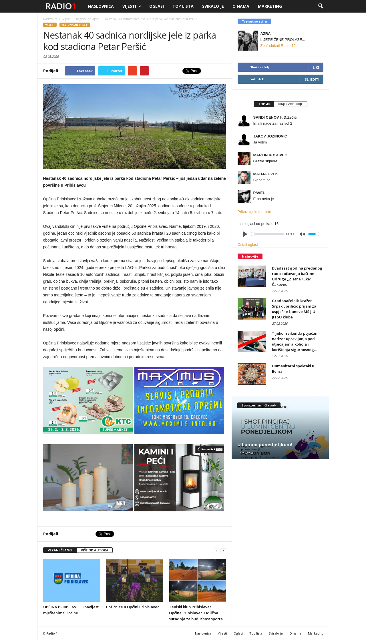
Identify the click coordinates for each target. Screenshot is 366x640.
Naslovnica (101, 6)
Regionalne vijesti (74, 25)
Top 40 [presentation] (263, 104)
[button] (320, 6)
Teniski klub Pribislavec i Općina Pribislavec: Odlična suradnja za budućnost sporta (196, 612)
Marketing (270, 6)
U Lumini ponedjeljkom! (265, 444)
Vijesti (131, 6)
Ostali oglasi (248, 244)
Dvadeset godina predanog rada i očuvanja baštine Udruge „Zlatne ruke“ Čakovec (297, 276)
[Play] (245, 234)
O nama (240, 6)
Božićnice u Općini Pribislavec (132, 606)
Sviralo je (213, 6)
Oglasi (156, 6)
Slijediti (312, 79)
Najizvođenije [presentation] (290, 104)
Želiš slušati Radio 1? (278, 45)
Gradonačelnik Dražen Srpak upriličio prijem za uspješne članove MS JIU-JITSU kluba (294, 309)
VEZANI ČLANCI (60, 550)
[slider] (267, 234)
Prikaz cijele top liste (254, 212)
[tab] (264, 104)
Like (316, 67)
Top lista (183, 6)
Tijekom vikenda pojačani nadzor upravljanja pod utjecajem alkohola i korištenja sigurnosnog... (295, 341)
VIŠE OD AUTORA (94, 550)
